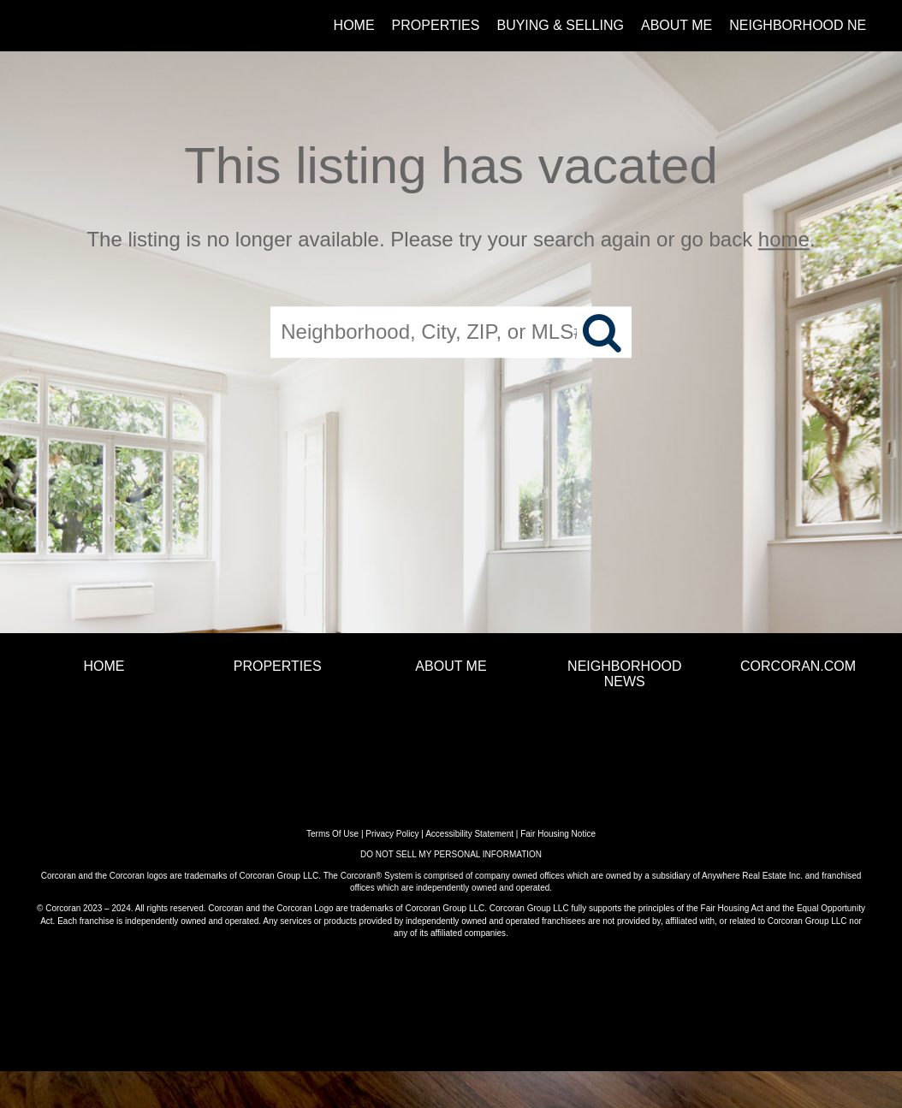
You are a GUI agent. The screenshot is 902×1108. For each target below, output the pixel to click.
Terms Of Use (332, 833)
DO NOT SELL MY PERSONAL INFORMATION (451, 854)
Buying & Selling (560, 25)
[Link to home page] (45, 25)
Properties (436, 25)
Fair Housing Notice (558, 833)
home (784, 239)
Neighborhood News (808, 25)
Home (354, 25)
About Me (676, 25)
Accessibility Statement (469, 833)
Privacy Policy (391, 833)
